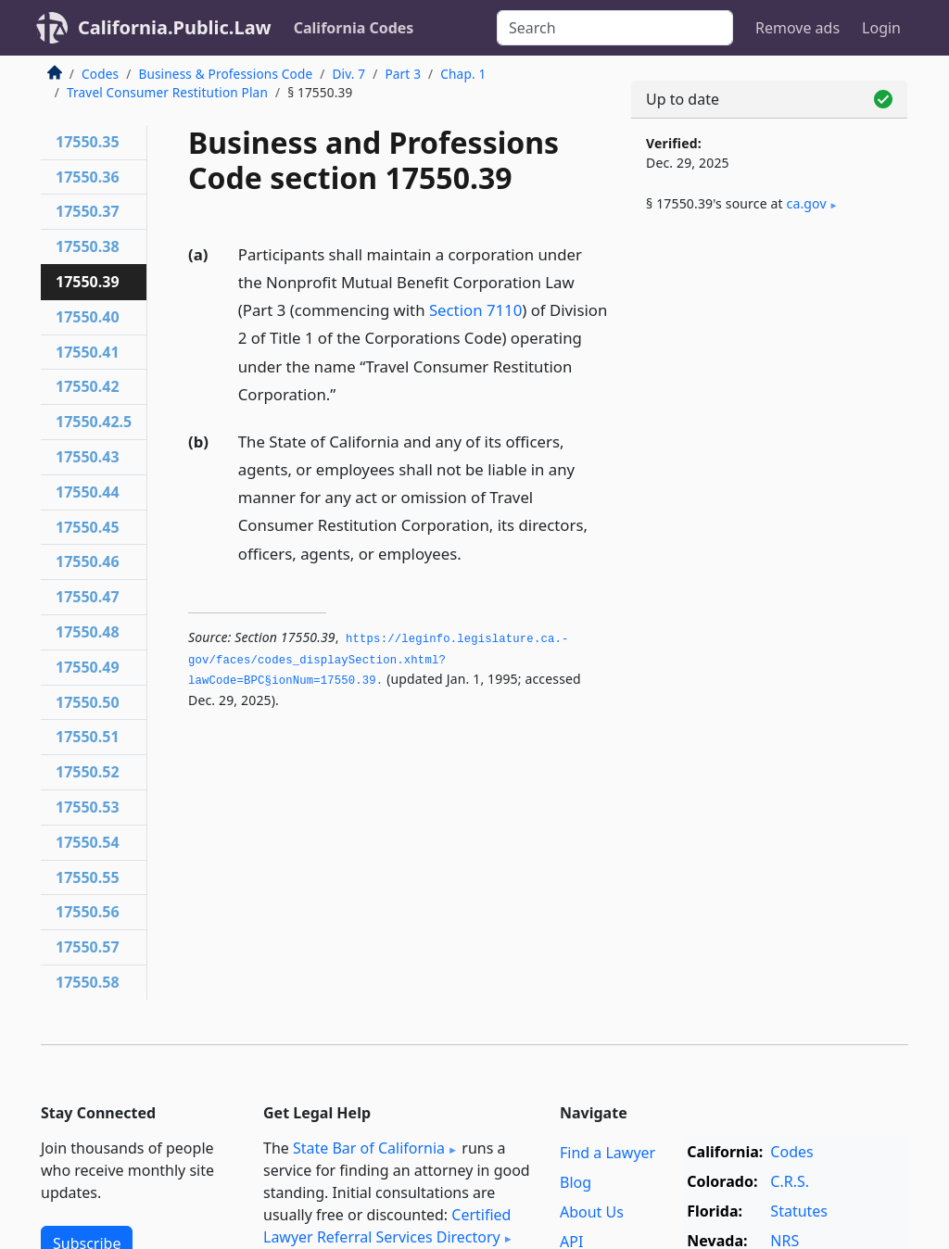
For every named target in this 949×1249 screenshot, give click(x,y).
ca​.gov (807, 203)
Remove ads (797, 28)
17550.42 (88, 386)
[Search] (615, 27)
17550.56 (88, 912)
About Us (592, 1212)
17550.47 (88, 597)
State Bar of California (369, 1148)
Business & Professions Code (225, 73)
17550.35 (88, 142)
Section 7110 (475, 310)
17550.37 (88, 211)
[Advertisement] (769, 372)
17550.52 (88, 772)
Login (881, 28)
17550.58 (88, 982)
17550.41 (88, 352)
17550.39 (88, 281)
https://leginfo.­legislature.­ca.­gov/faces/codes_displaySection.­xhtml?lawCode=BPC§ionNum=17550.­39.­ (378, 660)
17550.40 (88, 317)
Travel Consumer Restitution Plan (167, 92)
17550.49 (88, 667)
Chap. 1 (463, 73)
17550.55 (88, 877)
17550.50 (88, 702)
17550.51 (88, 736)
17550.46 (88, 561)
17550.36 (88, 177)
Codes (100, 73)
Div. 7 (348, 73)
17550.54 (88, 842)
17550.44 (88, 492)
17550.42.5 (94, 421)
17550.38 (88, 246)
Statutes (799, 1211)
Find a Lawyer (607, 1152)
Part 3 (403, 73)
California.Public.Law (175, 27)
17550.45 (88, 527)
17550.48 (88, 632)
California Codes (354, 28)
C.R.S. (789, 1181)
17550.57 (88, 947)
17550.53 (88, 807)
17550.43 (88, 457)
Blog (575, 1182)
